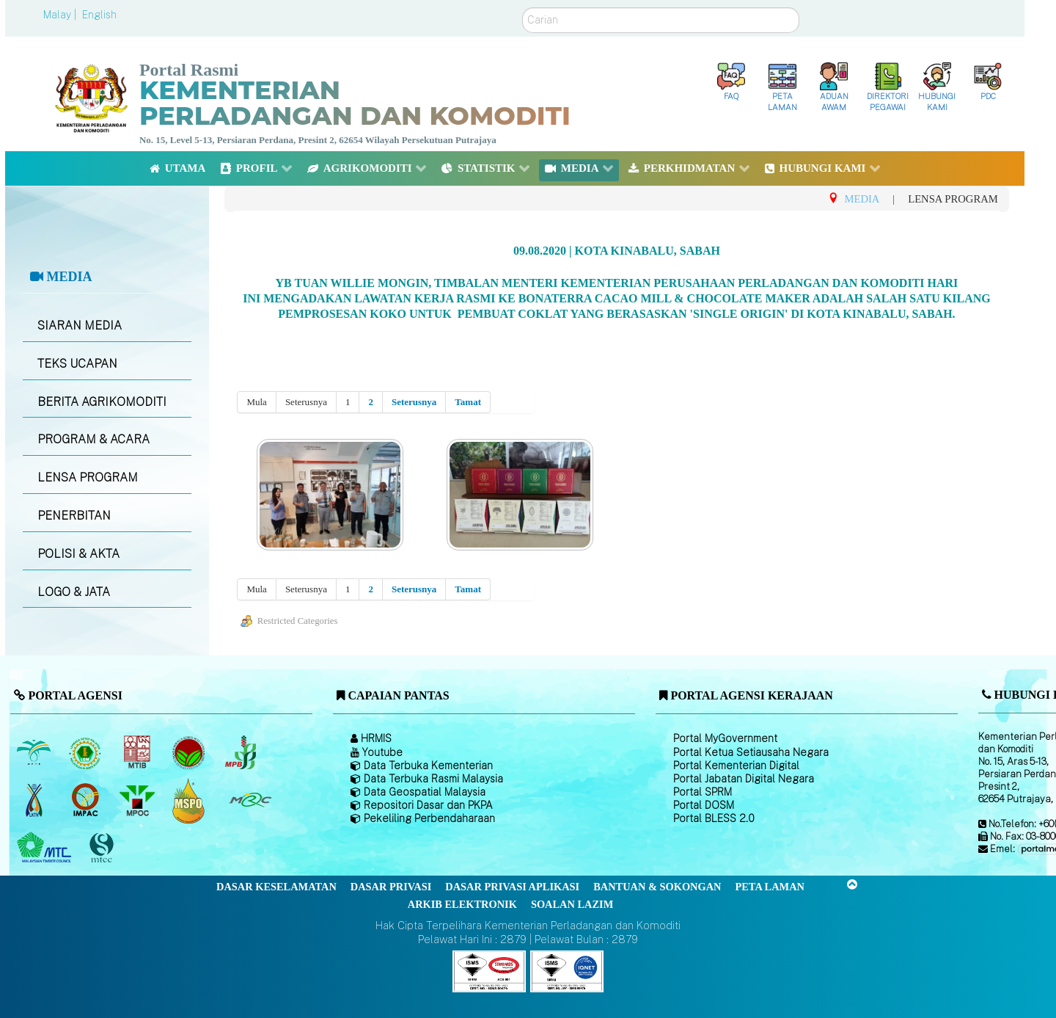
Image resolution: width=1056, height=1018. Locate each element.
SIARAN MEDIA (79, 325)
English (99, 15)
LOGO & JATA (73, 592)
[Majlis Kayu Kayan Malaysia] (45, 847)
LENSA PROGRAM (87, 477)
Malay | (61, 15)
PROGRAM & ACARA (93, 439)
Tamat (468, 401)
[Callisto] (489, 970)
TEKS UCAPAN (77, 364)
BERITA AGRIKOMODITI (101, 402)
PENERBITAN (74, 516)
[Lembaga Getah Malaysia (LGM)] (86, 752)
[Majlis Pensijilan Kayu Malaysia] (103, 848)
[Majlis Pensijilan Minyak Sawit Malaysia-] (190, 800)
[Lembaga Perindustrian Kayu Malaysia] (138, 752)
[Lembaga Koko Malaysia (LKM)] (190, 752)
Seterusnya (414, 401)
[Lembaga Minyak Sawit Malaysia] (34, 752)
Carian (522, 7)
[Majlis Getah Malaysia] (249, 800)
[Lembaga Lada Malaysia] (241, 752)
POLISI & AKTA (78, 554)
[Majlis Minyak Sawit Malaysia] (138, 800)
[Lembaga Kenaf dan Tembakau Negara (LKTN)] (34, 800)
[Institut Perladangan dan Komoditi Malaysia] (86, 800)
